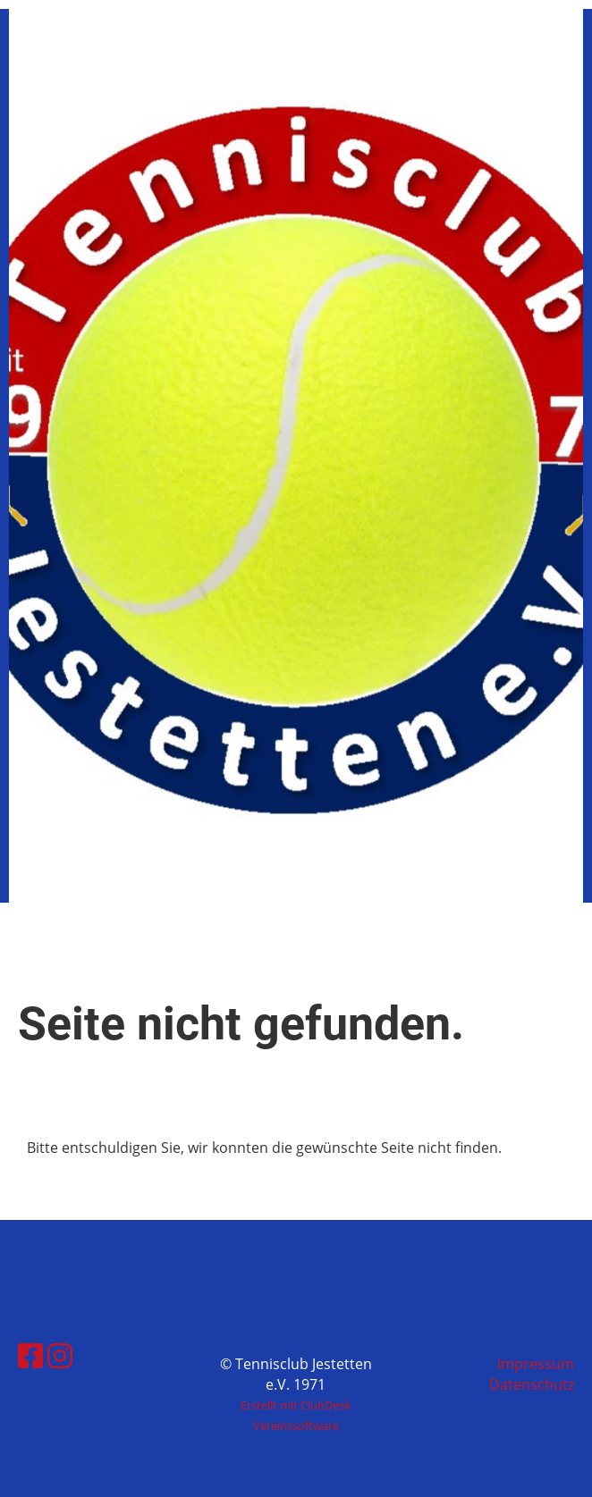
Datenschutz (531, 1384)
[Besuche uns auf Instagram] (59, 1355)
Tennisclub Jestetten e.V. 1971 (169, 59)
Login (436, 58)
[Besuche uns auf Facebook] (30, 1355)
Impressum (535, 1364)
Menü (521, 58)
